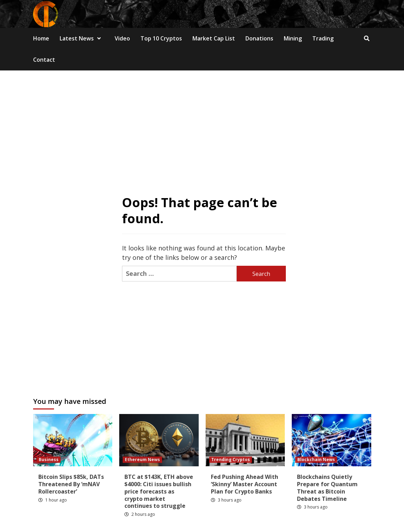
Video (122, 38)
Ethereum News (142, 459)
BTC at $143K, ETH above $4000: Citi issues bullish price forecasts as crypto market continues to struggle (158, 491)
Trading (323, 38)
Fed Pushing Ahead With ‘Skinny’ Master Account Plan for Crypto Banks (244, 484)
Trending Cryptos (230, 459)
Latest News (82, 38)
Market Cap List (213, 38)
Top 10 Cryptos (161, 38)
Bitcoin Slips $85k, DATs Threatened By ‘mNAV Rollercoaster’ (71, 484)
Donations (259, 38)
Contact (44, 59)
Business (49, 459)
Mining (293, 38)
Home (41, 38)
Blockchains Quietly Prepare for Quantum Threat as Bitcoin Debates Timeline (327, 487)
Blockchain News (316, 459)
